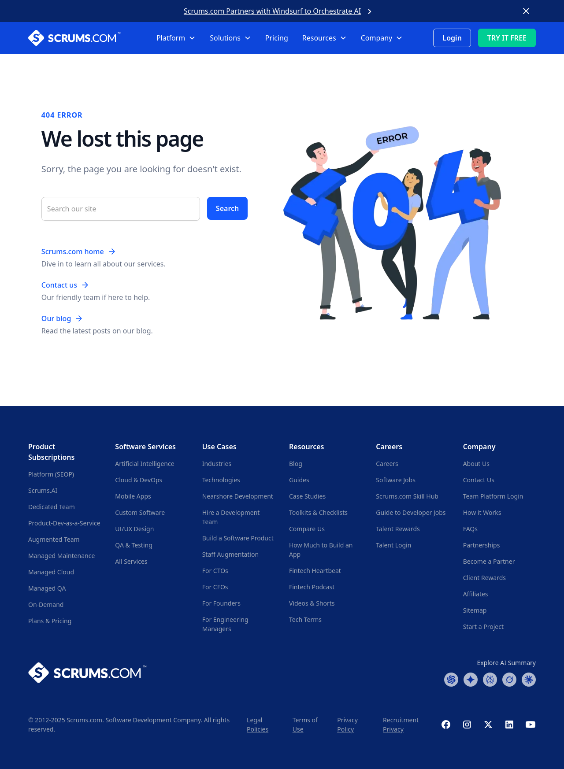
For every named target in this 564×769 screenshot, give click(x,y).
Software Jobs (396, 480)
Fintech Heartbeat (315, 570)
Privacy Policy (347, 724)
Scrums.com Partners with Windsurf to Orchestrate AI (272, 11)
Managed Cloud (51, 572)
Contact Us (478, 480)
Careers (387, 463)
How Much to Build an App (320, 549)
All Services (131, 561)
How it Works (482, 512)
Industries (216, 463)
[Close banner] (526, 11)
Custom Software (140, 512)
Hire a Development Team (231, 517)
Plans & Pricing (49, 621)
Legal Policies (257, 724)
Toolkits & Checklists (318, 512)
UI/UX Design (134, 529)
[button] (176, 38)
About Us (476, 463)
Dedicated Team (51, 507)
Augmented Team (54, 539)
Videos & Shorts (312, 603)
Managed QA (47, 588)
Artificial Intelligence (144, 463)
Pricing (276, 38)
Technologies (221, 480)
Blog (295, 463)
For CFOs (215, 587)
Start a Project (483, 626)
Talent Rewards (397, 529)
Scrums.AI (42, 490)
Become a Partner (489, 561)
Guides (299, 480)
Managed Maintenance (61, 555)
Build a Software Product (238, 538)
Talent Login (393, 545)
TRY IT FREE (507, 38)
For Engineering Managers (225, 624)
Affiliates (475, 594)
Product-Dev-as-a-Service (64, 523)
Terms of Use (305, 724)
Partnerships (481, 545)
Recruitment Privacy (401, 724)
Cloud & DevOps (138, 480)
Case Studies (307, 496)
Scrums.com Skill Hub (407, 496)
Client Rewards (484, 577)
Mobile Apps (133, 496)
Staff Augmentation (230, 554)
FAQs (470, 529)
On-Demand (45, 604)
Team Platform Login (493, 496)
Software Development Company (153, 720)
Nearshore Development (237, 496)
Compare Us (307, 529)
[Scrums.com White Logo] (80, 38)
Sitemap (475, 610)
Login (451, 38)
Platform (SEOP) (51, 474)
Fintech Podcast (311, 587)
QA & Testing (133, 545)
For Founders (221, 603)
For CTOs (215, 570)
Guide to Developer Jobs (410, 512)
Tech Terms (305, 619)
